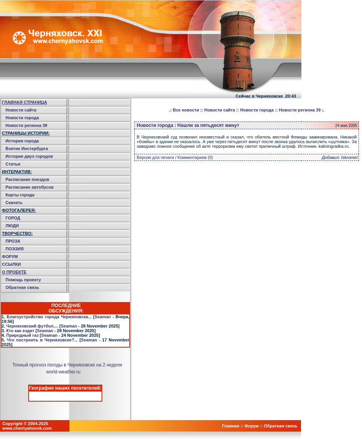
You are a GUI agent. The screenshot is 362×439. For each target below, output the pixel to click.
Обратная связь (22, 287)
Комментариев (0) (195, 157)
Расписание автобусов (29, 187)
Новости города (22, 117)
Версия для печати (155, 157)
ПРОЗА (12, 241)
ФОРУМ (10, 256)
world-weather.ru (63, 372)
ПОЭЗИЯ (14, 249)
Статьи (12, 164)
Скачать (13, 202)
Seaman (103, 316)
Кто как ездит (20, 330)
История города (22, 140)
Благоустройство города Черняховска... (49, 316)
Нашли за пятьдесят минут (208, 125)
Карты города (19, 194)
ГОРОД (12, 218)
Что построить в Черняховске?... (42, 340)
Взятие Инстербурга (26, 148)
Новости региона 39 (26, 125)
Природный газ (22, 335)
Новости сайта (20, 110)
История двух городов (29, 156)
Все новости (186, 110)
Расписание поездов (27, 179)
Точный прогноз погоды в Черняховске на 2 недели (67, 365)
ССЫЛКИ (11, 264)
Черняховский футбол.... (32, 326)
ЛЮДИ (12, 225)
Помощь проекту (23, 279)
